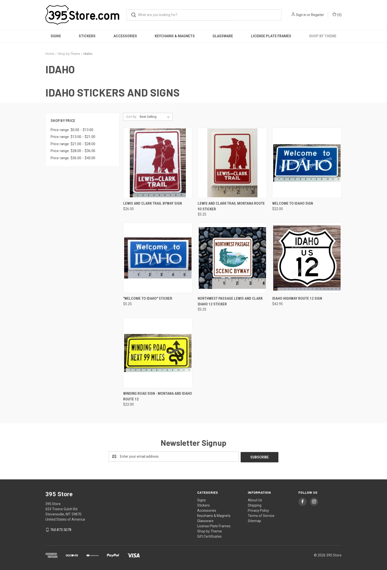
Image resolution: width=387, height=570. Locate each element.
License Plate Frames (271, 36)
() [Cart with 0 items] (337, 14)
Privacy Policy (258, 510)
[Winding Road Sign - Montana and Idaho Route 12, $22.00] (158, 353)
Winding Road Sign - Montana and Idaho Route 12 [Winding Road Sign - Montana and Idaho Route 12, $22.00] (157, 396)
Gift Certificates (209, 536)
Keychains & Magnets (175, 36)
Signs (56, 36)
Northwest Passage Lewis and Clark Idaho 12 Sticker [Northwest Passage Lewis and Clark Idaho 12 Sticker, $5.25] (230, 301)
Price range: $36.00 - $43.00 (73, 158)
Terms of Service (261, 515)
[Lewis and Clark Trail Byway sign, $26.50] (158, 163)
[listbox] (155, 116)
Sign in (301, 15)
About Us (255, 499)
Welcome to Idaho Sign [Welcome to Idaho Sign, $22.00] (292, 203)
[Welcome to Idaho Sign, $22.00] (307, 163)
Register (317, 15)
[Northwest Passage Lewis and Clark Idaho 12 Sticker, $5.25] (232, 258)
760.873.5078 (60, 529)
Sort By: (131, 116)
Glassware (223, 36)
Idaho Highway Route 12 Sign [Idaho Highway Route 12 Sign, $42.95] (297, 298)
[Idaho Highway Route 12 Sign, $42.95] (307, 258)
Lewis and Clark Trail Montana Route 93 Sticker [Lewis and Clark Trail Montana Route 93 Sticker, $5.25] (231, 206)
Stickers (87, 36)
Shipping (254, 505)
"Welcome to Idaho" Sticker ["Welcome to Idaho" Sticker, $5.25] (147, 298)
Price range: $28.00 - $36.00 (73, 151)
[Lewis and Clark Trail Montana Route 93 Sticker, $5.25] (232, 163)
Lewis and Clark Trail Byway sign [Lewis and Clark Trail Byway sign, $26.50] (152, 203)
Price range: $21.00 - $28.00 (73, 144)
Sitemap (254, 520)
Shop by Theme (322, 36)
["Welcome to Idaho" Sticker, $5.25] (158, 258)
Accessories (125, 36)
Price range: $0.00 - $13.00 (72, 130)
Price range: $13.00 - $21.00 (73, 137)
